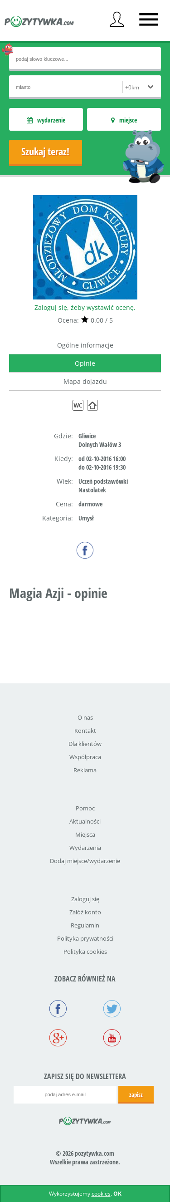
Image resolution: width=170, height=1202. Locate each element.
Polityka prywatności (85, 938)
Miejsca (85, 834)
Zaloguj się (85, 899)
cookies (101, 1193)
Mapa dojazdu (85, 381)
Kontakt (85, 730)
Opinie (85, 363)
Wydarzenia (85, 848)
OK (117, 1193)
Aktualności (85, 821)
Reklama (85, 770)
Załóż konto (85, 912)
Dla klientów (85, 744)
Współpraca (85, 757)
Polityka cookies (85, 951)
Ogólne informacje (85, 345)
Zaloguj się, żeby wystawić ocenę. (85, 307)
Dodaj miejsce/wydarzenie (85, 861)
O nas (85, 717)
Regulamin (85, 925)
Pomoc (85, 808)
